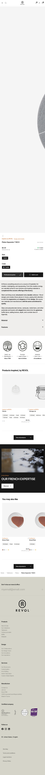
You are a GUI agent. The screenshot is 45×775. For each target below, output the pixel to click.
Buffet (3, 634)
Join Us (3, 690)
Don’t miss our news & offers (20, 587)
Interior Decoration (6, 673)
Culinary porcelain (6, 632)
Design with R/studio (20, 239)
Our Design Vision (6, 651)
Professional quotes (12, 275)
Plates (17, 573)
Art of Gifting (4, 671)
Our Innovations (5, 653)
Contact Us (4, 687)
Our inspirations (5, 655)
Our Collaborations (6, 648)
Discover (7, 486)
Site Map (5, 749)
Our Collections (5, 628)
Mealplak (3, 636)
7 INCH (5, 258)
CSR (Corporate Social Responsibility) (11, 694)
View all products (23, 437)
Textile (6, 267)
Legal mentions (7, 757)
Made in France (5, 696)
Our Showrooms (5, 667)
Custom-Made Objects (7, 675)
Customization (5, 669)
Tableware (10, 573)
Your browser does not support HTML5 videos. (22, 460)
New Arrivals (4, 626)
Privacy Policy (7, 761)
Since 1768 (4, 692)
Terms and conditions (9, 753)
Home (2, 573)
